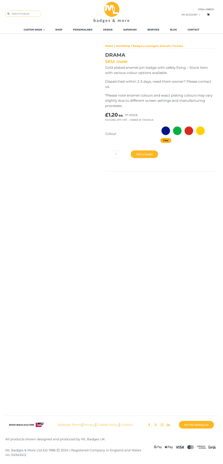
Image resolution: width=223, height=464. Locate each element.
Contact (126, 425)
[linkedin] (168, 424)
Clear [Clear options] (166, 140)
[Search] (8, 14)
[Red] (189, 130)
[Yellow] (200, 130)
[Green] (177, 130)
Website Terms (69, 425)
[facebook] (149, 424)
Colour (110, 134)
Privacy (89, 425)
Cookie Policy (107, 425)
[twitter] (155, 424)
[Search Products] (23, 14)
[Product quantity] (116, 154)
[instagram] (162, 424)
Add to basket (144, 154)
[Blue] (165, 130)
